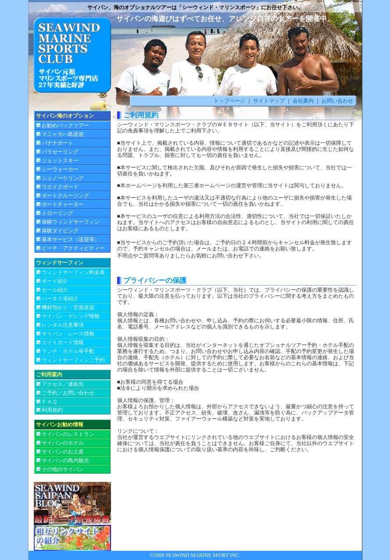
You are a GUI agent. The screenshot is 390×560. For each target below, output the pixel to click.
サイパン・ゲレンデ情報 (71, 316)
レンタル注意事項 (63, 325)
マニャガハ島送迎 (63, 134)
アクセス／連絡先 (63, 384)
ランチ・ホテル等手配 (68, 351)
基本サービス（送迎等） (71, 239)
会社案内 (303, 101)
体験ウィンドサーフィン (71, 222)
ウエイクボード (60, 187)
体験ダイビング (60, 231)
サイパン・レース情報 (68, 334)
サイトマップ (268, 101)
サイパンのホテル (63, 443)
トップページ (229, 101)
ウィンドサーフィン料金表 (73, 272)
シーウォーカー (60, 169)
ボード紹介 (55, 281)
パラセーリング (60, 152)
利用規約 (52, 410)
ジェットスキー (60, 160)
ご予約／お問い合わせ (68, 393)
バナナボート (57, 143)
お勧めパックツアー (65, 125)
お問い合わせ (337, 101)
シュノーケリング (63, 178)
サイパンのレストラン (68, 434)
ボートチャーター (63, 204)
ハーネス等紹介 (60, 299)
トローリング (57, 213)
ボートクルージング (65, 196)
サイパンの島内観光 (65, 460)
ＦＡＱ (49, 402)
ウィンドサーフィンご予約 (73, 360)
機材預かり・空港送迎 (68, 307)
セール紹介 (55, 290)
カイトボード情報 (63, 342)
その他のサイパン (63, 469)
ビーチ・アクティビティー (73, 248)
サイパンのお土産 (63, 452)
